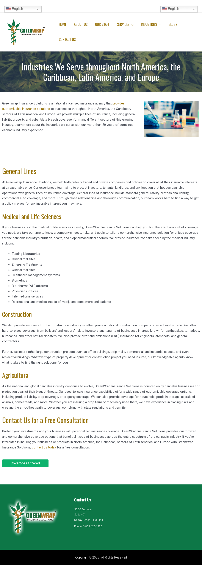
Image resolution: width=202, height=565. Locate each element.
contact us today (44, 447)
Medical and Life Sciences (34, 216)
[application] (129, 24)
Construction (18, 314)
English (14, 9)
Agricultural (17, 375)
